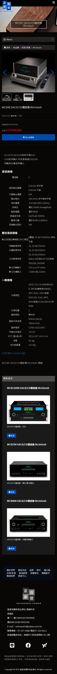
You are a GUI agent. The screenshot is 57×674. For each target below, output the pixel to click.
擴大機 (47, 570)
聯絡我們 (11, 575)
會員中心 (22, 575)
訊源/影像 (11, 573)
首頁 (7, 47)
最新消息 (22, 570)
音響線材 (34, 573)
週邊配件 (46, 573)
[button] (52, 72)
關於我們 (11, 570)
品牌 (31, 570)
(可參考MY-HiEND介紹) (13, 353)
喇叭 (39, 570)
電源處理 (23, 573)
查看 (11, 435)
